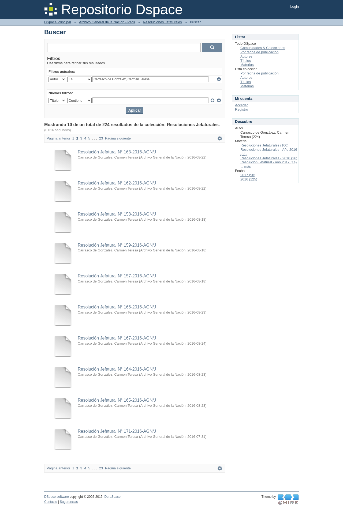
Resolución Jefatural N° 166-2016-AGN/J (117, 307)
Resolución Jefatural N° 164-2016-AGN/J (117, 369)
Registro (241, 109)
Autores (246, 56)
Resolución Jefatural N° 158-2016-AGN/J (117, 214)
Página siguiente (118, 138)
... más (245, 166)
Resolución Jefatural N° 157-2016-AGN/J (117, 276)
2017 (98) (247, 175)
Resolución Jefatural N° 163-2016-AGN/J (117, 152)
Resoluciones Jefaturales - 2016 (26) (268, 158)
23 (101, 138)
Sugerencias (69, 502)
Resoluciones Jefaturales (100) (264, 145)
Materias (247, 65)
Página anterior (58, 138)
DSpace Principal (57, 22)
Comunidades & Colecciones (262, 48)
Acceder (241, 105)
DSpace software (56, 497)
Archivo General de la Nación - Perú (107, 22)
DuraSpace (112, 497)
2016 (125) (248, 179)
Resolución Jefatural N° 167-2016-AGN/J (117, 338)
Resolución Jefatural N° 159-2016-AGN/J (117, 245)
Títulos (245, 61)
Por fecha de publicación (259, 52)
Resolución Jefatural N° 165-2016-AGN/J (117, 400)
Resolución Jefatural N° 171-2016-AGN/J (117, 431)
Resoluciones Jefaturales (162, 22)
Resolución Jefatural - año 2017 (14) (268, 162)
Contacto (50, 502)
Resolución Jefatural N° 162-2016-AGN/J (117, 183)
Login (294, 7)
